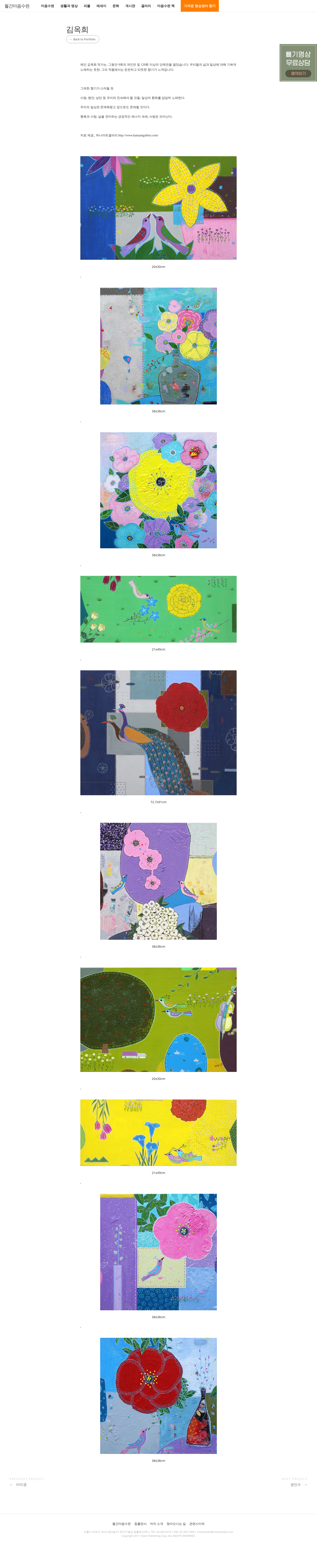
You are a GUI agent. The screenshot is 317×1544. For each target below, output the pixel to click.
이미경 (17, 1484)
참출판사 (140, 1524)
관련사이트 (197, 1524)
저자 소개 (156, 1524)
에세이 (101, 6)
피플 (87, 6)
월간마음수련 (16, 6)
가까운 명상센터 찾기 (200, 6)
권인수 (298, 1484)
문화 (115, 6)
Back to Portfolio (83, 39)
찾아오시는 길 (176, 1524)
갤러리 (146, 6)
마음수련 (47, 6)
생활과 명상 (69, 6)
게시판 (130, 6)
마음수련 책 (166, 6)
